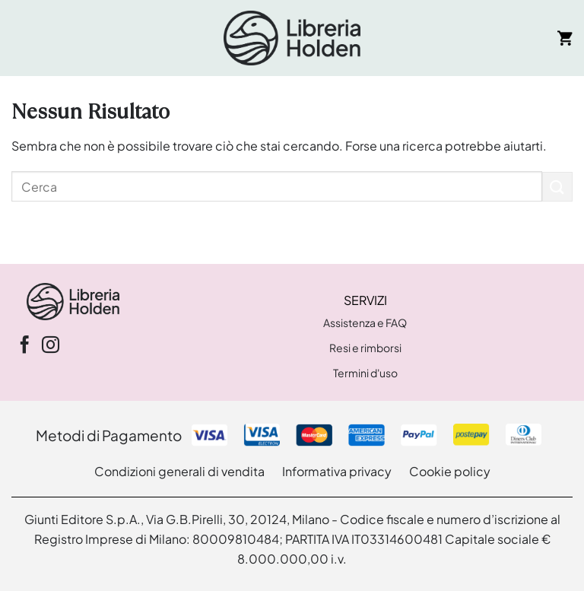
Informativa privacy (337, 471)
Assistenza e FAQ (365, 322)
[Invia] (557, 187)
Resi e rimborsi (365, 347)
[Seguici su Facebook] (24, 346)
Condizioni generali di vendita (179, 471)
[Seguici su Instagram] (50, 346)
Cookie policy (449, 471)
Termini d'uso (365, 373)
